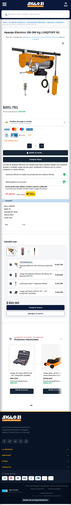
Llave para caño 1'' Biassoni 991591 (33, 284)
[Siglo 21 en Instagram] (9, 442)
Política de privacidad (54, 490)
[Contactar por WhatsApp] (26, 442)
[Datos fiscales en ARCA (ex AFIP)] (12, 492)
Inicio (5, 22)
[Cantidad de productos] (35, 145)
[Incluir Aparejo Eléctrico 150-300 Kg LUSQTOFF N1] (11, 265)
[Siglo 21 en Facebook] (4, 442)
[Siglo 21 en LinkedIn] (15, 442)
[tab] (31, 406)
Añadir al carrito (35, 153)
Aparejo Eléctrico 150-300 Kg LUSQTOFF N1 (36, 267)
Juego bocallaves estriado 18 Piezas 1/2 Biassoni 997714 (36, 275)
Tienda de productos (17, 22)
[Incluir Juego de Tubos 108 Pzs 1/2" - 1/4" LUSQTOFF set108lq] (11, 292)
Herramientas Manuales (36, 22)
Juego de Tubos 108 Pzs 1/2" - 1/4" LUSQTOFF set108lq (33, 292)
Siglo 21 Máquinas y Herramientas (39, 487)
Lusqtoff (35, 39)
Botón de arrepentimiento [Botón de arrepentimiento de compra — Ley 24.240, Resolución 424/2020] (35, 501)
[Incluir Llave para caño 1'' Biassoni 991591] (11, 284)
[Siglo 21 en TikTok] (20, 442)
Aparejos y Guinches (55, 22)
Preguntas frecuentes (46, 494)
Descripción (8, 200)
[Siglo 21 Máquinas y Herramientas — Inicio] (11, 419)
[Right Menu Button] (66, 4)
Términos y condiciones (37, 490)
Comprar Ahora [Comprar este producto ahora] (35, 159)
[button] (63, 43)
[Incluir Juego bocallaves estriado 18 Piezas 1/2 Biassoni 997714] (11, 275)
